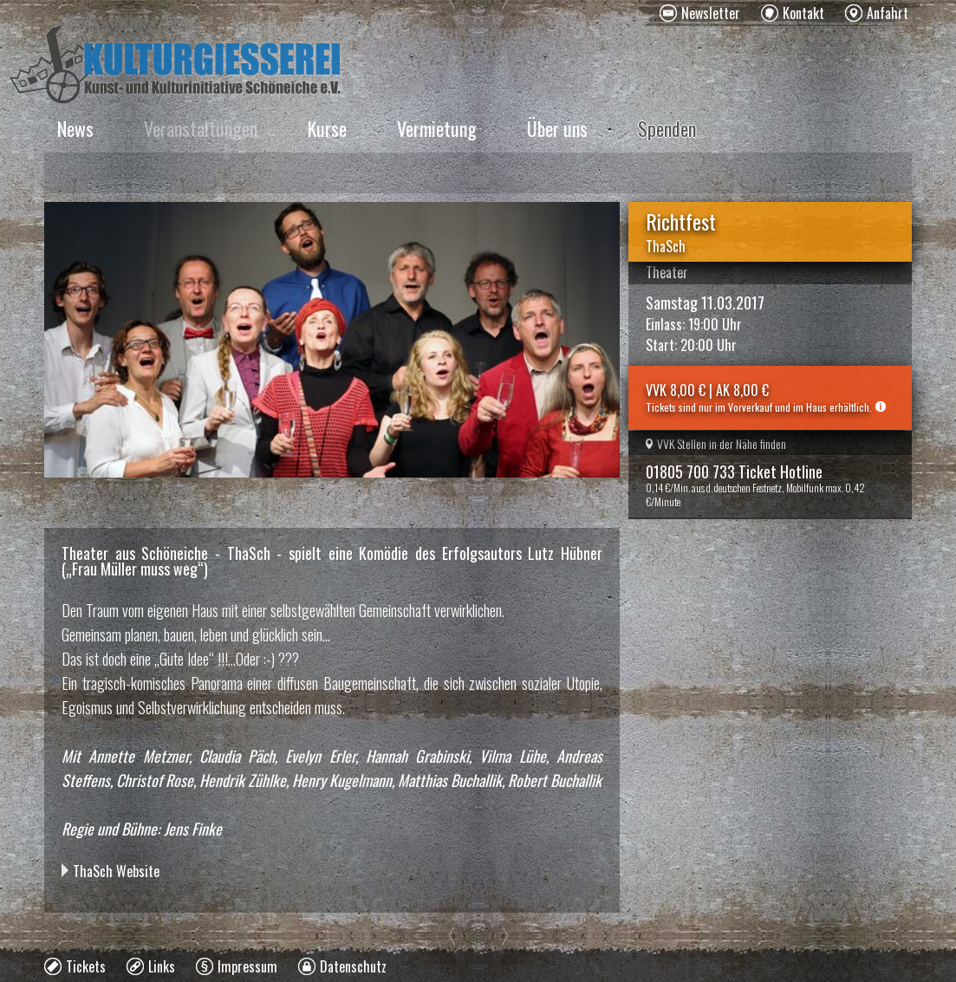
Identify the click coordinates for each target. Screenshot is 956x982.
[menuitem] (700, 13)
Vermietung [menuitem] (437, 128)
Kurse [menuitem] (327, 128)
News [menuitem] (75, 128)
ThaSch (666, 246)
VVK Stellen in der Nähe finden (716, 443)
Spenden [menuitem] (667, 128)
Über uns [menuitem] (557, 128)
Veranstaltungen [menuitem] (200, 128)
